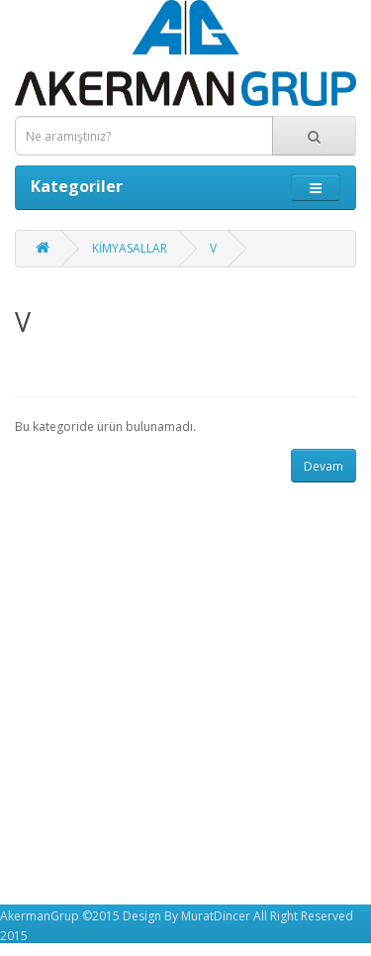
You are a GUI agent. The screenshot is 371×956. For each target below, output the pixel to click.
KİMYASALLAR (129, 248)
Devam (323, 466)
